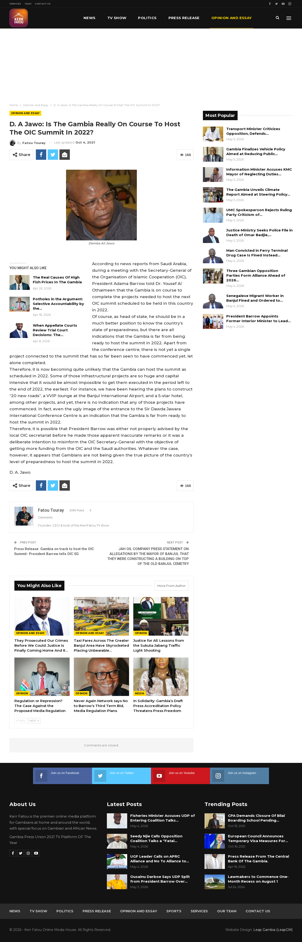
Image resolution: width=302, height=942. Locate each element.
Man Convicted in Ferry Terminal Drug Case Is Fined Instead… (257, 252)
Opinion (141, 633)
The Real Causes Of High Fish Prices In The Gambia (57, 279)
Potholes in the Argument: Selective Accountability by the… (58, 304)
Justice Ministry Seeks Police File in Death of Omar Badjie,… (259, 232)
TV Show (116, 18)
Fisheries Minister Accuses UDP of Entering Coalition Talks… (162, 818)
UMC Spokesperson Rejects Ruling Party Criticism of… (259, 212)
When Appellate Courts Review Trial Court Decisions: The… (55, 330)
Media (139, 693)
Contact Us (42, 3)
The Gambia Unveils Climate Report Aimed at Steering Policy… (258, 192)
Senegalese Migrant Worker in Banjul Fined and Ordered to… (255, 298)
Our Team (226, 911)
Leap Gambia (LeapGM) (273, 930)
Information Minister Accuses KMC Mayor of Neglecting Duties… (259, 171)
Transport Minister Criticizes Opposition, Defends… (253, 131)
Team (28, 3)
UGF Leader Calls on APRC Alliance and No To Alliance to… (159, 858)
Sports (173, 911)
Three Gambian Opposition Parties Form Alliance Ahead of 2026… (255, 275)
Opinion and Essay (25, 113)
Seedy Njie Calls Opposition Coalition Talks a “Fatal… (156, 838)
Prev (20, 720)
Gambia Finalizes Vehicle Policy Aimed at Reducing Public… (255, 151)
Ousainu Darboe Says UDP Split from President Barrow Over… (160, 879)
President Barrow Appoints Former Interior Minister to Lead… (258, 318)
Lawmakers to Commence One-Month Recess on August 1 (258, 879)
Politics (147, 18)
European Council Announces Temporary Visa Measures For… (258, 838)
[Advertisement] (151, 64)
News (90, 18)
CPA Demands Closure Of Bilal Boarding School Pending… (256, 818)
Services (15, 3)
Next (34, 720)
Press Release (184, 18)
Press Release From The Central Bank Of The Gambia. (258, 858)
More (217, 18)
